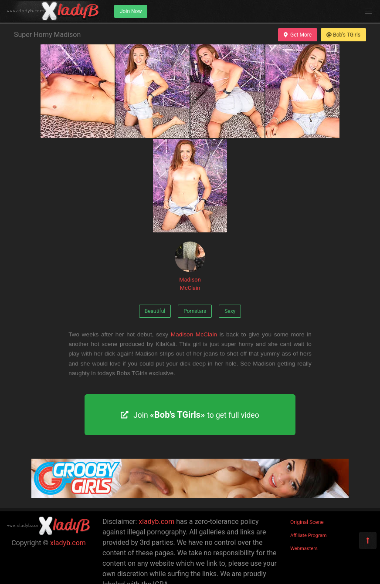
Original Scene (307, 522)
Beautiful (155, 311)
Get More (298, 35)
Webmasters (304, 548)
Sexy (229, 311)
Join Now (131, 11)
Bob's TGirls (343, 35)
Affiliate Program (308, 535)
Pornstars (194, 311)
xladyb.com (68, 543)
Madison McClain (190, 266)
